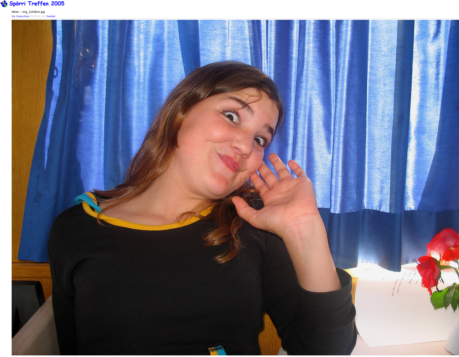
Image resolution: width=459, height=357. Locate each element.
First (13, 16)
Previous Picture (22, 16)
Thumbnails (50, 16)
